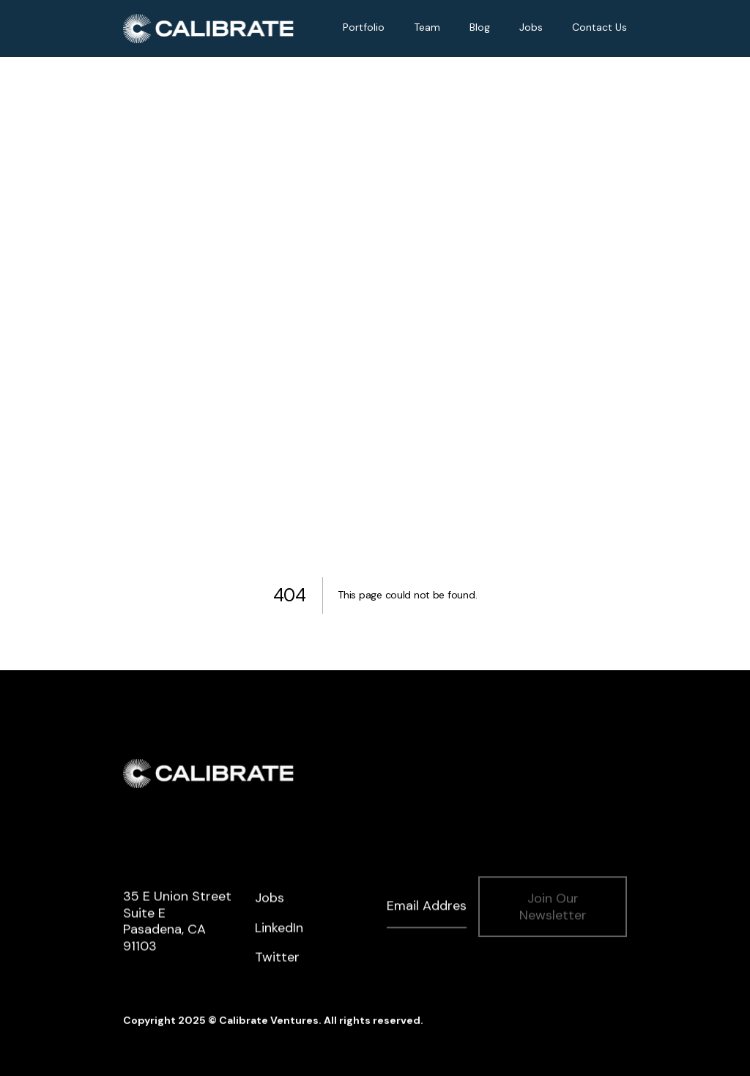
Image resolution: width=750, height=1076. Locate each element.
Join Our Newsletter (553, 908)
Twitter (277, 959)
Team (427, 27)
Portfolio (364, 27)
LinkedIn (279, 929)
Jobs (531, 27)
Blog (479, 27)
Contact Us (599, 27)
